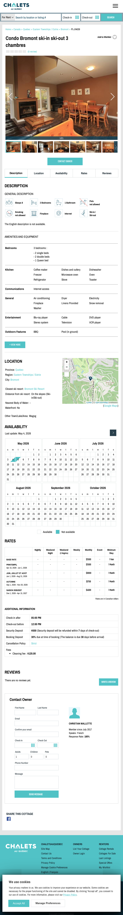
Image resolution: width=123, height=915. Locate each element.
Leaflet (89, 402)
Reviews (106, 173)
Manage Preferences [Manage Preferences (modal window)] (48, 903)
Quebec (19, 370)
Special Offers (105, 862)
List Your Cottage (81, 849)
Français (54, 872)
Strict (34, 643)
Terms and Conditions (51, 858)
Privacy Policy (48, 862)
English (44, 872)
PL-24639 (75, 29)
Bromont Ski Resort (34, 389)
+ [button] (67, 362)
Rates (84, 173)
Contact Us (46, 853)
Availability (61, 173)
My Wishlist (104, 867)
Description (16, 173)
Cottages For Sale (107, 853)
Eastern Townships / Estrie (27, 374)
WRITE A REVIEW (108, 682)
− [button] (67, 367)
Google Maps (111, 405)
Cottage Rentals (106, 849)
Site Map (45, 849)
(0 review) (32, 51)
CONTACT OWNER (65, 161)
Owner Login (79, 853)
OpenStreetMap (101, 402)
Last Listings (105, 858)
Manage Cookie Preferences (54, 867)
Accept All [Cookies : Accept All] (19, 903)
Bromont (14, 379)
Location (39, 173)
